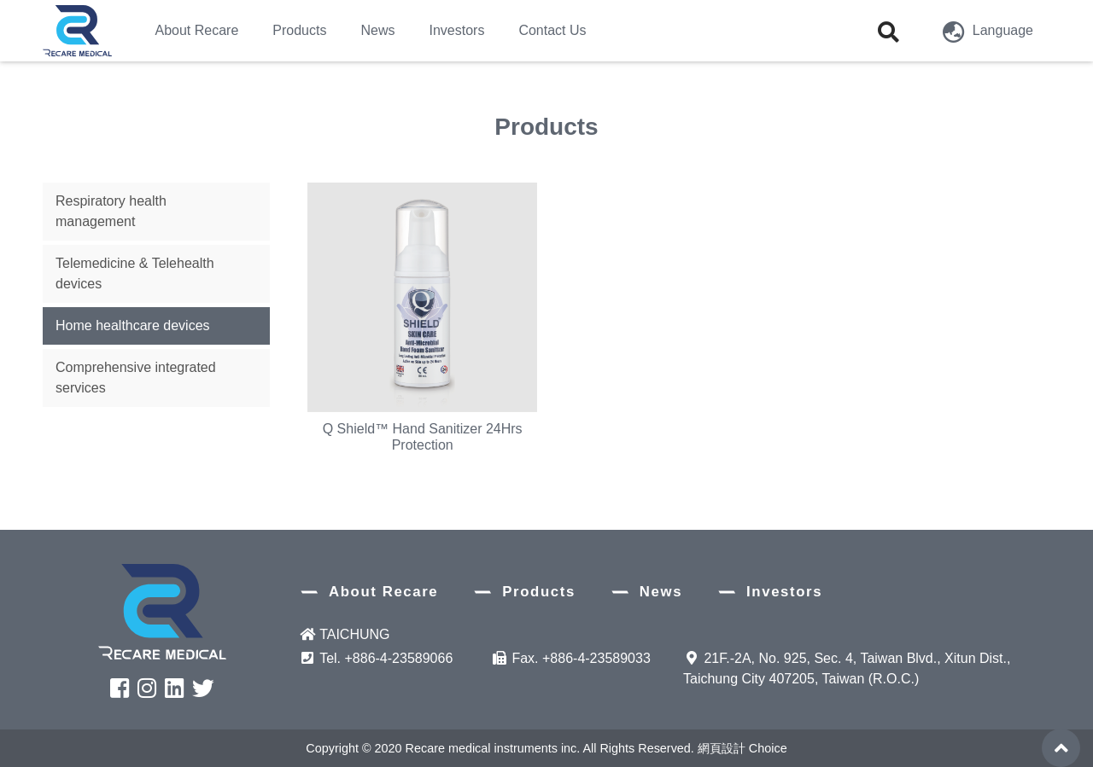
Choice (768, 748)
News (661, 592)
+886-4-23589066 (399, 658)
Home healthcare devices (133, 325)
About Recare (383, 592)
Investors (784, 592)
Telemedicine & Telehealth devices (135, 273)
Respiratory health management (111, 211)
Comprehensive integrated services (136, 377)
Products (539, 592)
